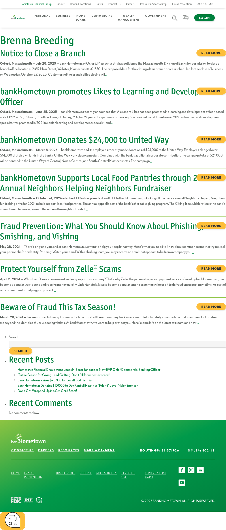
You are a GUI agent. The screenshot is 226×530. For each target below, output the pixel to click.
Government (155, 15)
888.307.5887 (206, 4)
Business (63, 15)
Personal (42, 15)
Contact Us (114, 4)
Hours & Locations (80, 4)
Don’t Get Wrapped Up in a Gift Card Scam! (47, 391)
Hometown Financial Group (36, 4)
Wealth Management (128, 17)
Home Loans (81, 17)
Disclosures (65, 473)
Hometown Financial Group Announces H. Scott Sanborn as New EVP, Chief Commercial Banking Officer (89, 370)
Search (14, 337)
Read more (211, 53)
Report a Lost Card (155, 475)
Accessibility (106, 473)
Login (204, 18)
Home (15, 473)
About (60, 4)
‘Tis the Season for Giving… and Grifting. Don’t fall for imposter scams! (64, 375)
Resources (68, 450)
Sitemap (85, 473)
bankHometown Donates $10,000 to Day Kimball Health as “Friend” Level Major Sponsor (78, 385)
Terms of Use (128, 475)
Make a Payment (99, 450)
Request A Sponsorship (153, 4)
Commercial (102, 15)
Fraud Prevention (182, 4)
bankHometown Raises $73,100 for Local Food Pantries (55, 380)
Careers (130, 4)
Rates (100, 4)
